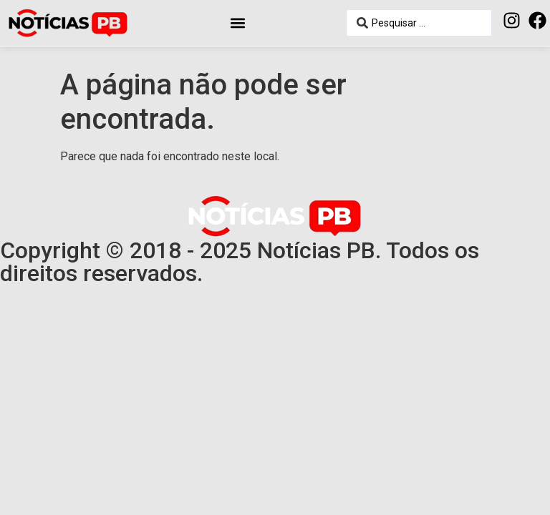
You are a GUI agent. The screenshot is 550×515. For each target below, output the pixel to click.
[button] (237, 23)
